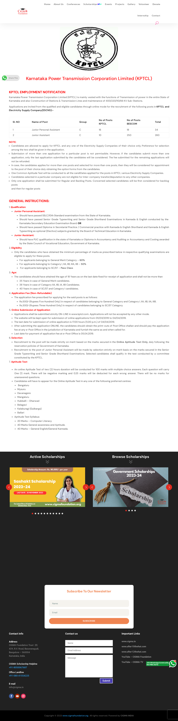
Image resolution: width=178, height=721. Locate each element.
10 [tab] (59, 513)
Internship (143, 15)
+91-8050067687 (18, 667)
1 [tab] (32, 513)
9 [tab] (56, 513)
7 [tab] (50, 513)
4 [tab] (41, 513)
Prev (9, 487)
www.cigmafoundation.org (75, 715)
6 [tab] (47, 513)
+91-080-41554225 (19, 675)
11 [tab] (62, 513)
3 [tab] (38, 513)
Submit (106, 680)
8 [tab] (53, 513)
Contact (156, 15)
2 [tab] (35, 513)
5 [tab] (44, 513)
